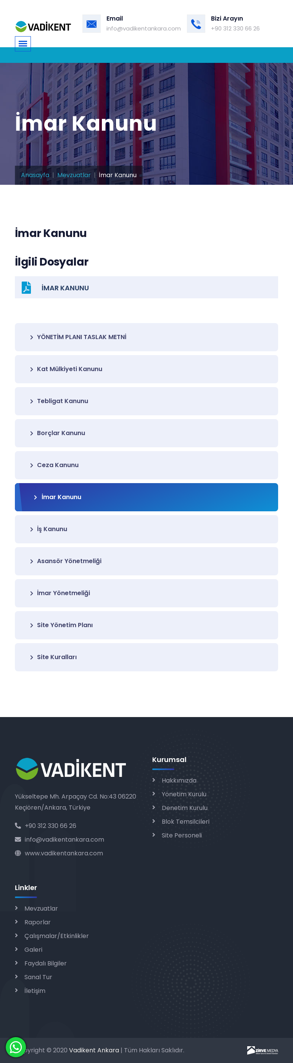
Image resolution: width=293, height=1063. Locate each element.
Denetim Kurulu (185, 808)
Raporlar (37, 922)
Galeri (33, 949)
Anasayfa (35, 175)
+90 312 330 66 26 (235, 28)
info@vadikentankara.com (143, 28)
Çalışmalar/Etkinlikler (56, 936)
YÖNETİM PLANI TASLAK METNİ (78, 337)
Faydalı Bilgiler (45, 963)
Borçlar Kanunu (57, 433)
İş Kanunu (48, 529)
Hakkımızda (179, 780)
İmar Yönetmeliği (60, 593)
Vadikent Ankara (94, 1050)
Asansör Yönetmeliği (65, 561)
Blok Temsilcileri (185, 821)
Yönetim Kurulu (184, 794)
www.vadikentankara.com (59, 853)
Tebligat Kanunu (59, 401)
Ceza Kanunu (54, 465)
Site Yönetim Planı (61, 625)
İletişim (34, 990)
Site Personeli (182, 835)
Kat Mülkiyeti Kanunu (66, 369)
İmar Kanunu (57, 497)
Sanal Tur (38, 977)
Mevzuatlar (74, 175)
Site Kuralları (53, 657)
